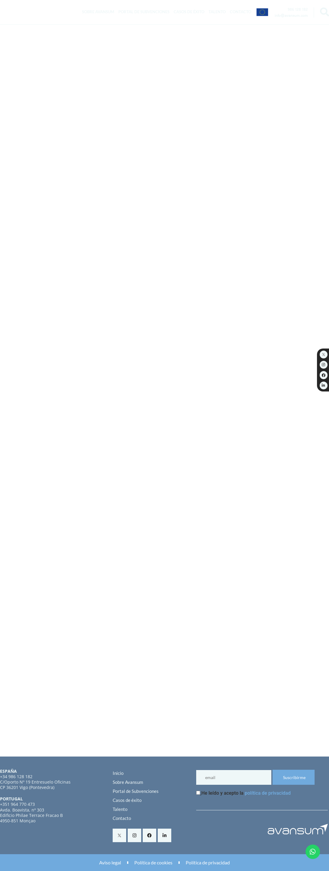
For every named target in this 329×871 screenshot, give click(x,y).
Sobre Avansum (98, 11)
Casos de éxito (189, 11)
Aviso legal (110, 862)
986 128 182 (298, 10)
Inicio (118, 773)
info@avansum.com (291, 16)
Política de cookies (153, 862)
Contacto (240, 11)
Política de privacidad (208, 862)
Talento (217, 11)
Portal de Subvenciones (143, 11)
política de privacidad (268, 793)
